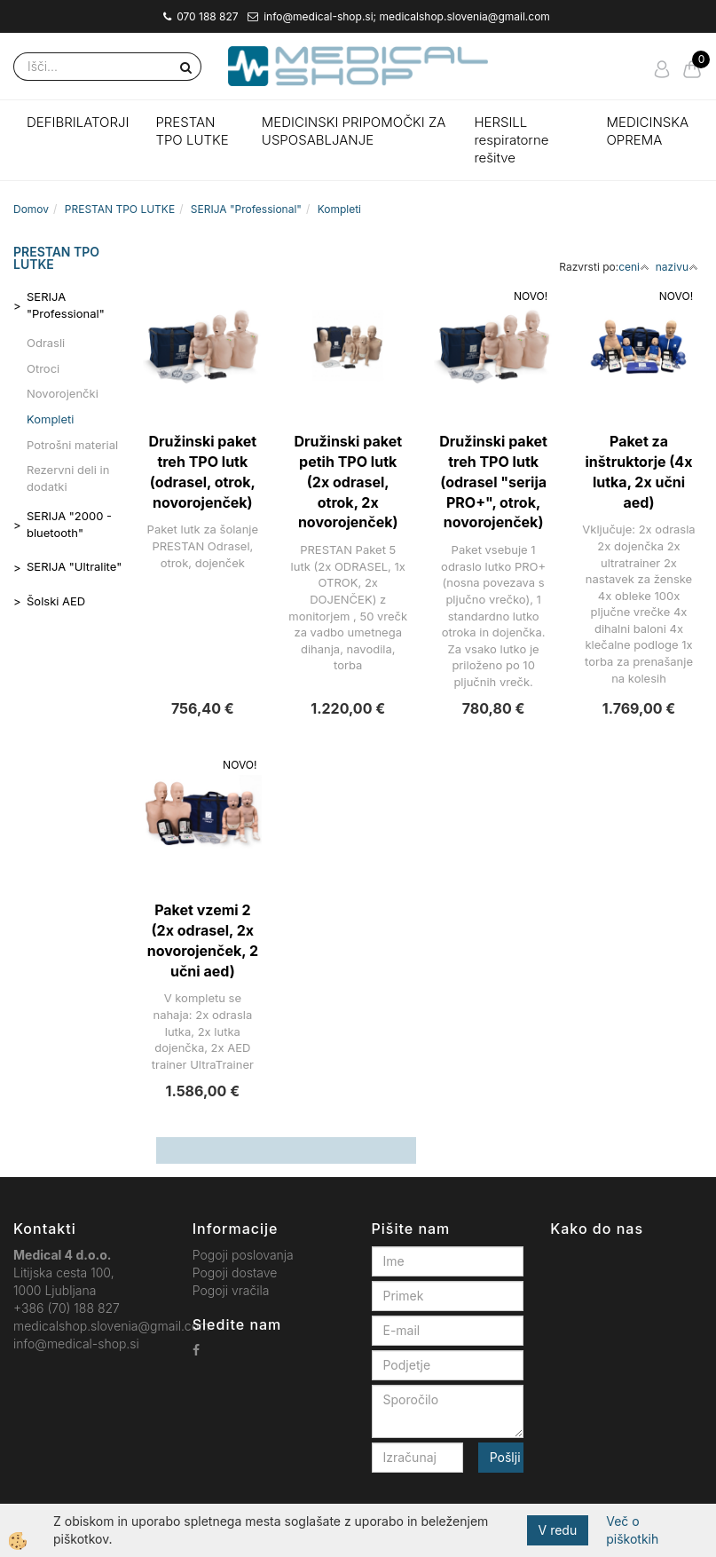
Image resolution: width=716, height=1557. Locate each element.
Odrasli (46, 343)
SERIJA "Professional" (246, 209)
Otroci (43, 368)
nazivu (677, 266)
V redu (558, 1529)
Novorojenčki (62, 393)
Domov (31, 209)
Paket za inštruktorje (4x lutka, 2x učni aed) (639, 471)
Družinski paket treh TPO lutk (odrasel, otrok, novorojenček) (202, 471)
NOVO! (530, 296)
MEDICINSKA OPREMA (647, 131)
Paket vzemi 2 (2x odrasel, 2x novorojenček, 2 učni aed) (202, 940)
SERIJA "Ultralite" (74, 566)
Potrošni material (72, 445)
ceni (633, 266)
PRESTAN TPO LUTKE (191, 131)
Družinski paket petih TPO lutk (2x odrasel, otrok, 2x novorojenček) (348, 481)
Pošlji (505, 1457)
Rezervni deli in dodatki (68, 478)
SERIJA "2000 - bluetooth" (69, 524)
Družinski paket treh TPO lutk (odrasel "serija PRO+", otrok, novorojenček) (493, 481)
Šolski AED (56, 601)
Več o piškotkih (632, 1530)
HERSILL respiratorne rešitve (511, 140)
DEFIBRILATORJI (78, 122)
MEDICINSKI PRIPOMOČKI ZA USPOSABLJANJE (354, 131)
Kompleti (339, 209)
